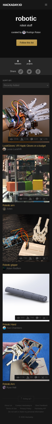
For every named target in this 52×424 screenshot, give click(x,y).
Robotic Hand (9, 324)
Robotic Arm (9, 384)
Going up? (25, 398)
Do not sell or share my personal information (26, 412)
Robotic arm (9, 205)
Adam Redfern (12, 268)
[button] (46, 5)
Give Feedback (41, 405)
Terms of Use (11, 408)
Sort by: (7, 80)
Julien (7, 209)
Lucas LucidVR (12, 149)
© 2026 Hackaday (26, 417)
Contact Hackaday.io (23, 405)
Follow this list (27, 42)
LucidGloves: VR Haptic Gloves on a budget (24, 145)
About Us (8, 405)
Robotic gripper (10, 265)
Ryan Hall (9, 387)
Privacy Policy (25, 408)
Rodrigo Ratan (31, 32)
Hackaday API (40, 408)
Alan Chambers (12, 328)
